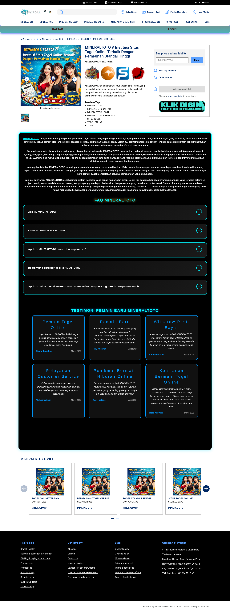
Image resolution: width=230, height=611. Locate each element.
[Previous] (24, 488)
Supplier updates (29, 582)
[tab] (112, 518)
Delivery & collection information (36, 553)
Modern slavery (122, 558)
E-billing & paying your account (35, 558)
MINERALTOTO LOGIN (68, 22)
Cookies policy (122, 553)
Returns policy (27, 572)
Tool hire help (27, 586)
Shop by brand (27, 577)
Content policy (122, 549)
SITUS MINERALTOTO (151, 22)
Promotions (26, 567)
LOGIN (172, 29)
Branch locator (28, 549)
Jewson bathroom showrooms (83, 572)
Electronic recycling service (81, 577)
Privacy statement (124, 563)
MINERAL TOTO (46, 22)
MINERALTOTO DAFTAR (94, 22)
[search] (87, 12)
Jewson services (76, 563)
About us (72, 549)
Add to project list (182, 89)
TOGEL (206, 22)
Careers (71, 553)
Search (61, 12)
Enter (197, 60)
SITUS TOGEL (172, 22)
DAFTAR (57, 29)
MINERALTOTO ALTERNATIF (123, 22)
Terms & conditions (124, 567)
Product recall (27, 563)
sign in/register (175, 96)
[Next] (206, 488)
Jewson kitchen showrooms (81, 567)
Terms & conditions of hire (128, 572)
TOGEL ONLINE (191, 22)
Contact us (73, 558)
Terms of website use (125, 577)
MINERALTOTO (27, 22)
